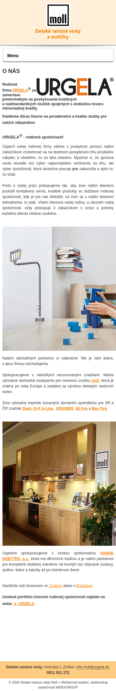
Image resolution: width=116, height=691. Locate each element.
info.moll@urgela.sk (92, 667)
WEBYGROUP (67, 687)
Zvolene (55, 586)
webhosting (99, 682)
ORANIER (64, 408)
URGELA (20, 90)
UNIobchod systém (74, 682)
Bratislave (84, 586)
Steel (26, 408)
